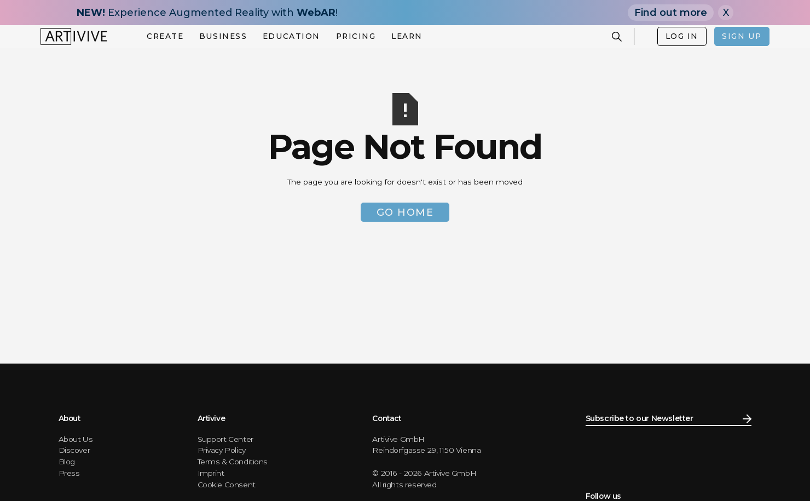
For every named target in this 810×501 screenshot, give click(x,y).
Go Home (405, 212)
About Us (76, 439)
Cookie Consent (227, 484)
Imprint (211, 473)
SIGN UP (741, 36)
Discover (74, 450)
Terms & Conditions (233, 461)
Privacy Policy (222, 450)
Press (69, 473)
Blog (67, 461)
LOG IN (682, 36)
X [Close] (726, 13)
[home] (73, 36)
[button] (165, 36)
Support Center (225, 439)
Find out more (670, 13)
